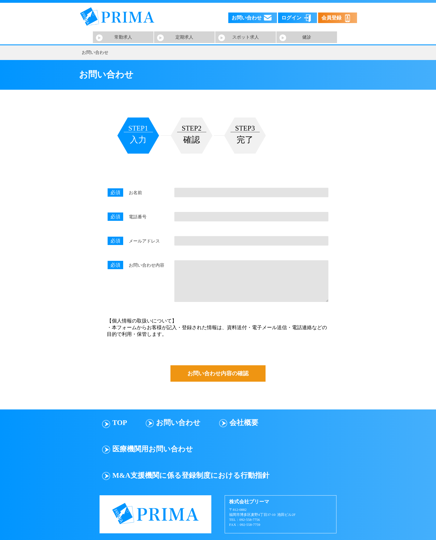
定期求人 (184, 37)
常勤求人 (123, 37)
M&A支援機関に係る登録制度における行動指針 (190, 475)
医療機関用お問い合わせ (152, 449)
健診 (306, 37)
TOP (119, 423)
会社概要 (243, 423)
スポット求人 (245, 37)
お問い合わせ (178, 423)
